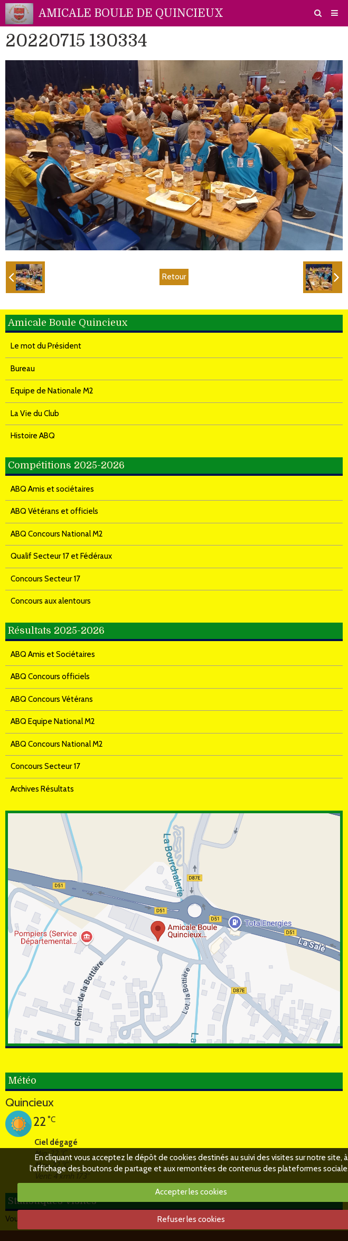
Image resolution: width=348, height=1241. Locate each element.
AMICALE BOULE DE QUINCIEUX (131, 13)
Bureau (23, 368)
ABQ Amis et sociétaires (52, 489)
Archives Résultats (42, 789)
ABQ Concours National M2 (57, 534)
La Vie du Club (35, 413)
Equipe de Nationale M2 (52, 391)
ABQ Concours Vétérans (52, 699)
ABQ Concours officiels (50, 676)
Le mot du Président (46, 346)
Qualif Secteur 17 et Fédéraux (61, 556)
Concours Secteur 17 (45, 579)
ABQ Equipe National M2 (53, 721)
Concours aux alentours (51, 601)
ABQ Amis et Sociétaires (53, 654)
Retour (174, 276)
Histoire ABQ (33, 435)
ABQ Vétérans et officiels (54, 511)
